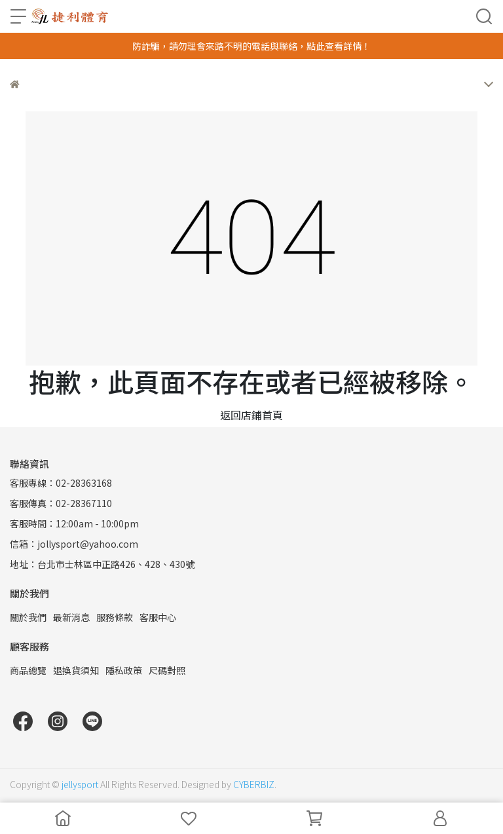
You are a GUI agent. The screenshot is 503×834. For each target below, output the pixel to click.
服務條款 (114, 617)
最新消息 (71, 617)
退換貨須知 (76, 670)
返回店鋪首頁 (251, 415)
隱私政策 (123, 670)
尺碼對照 (167, 670)
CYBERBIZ (253, 784)
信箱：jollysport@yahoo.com (74, 543)
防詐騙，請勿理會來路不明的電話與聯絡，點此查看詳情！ (251, 45)
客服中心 (158, 617)
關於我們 (28, 617)
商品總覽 (28, 670)
